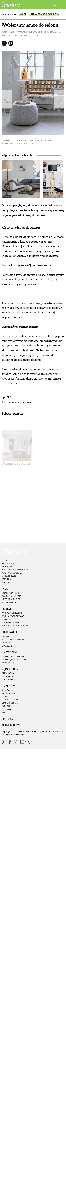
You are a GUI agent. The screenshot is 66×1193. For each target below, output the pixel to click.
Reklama (7, 671)
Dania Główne (10, 791)
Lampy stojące (11, 382)
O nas (5, 652)
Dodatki (6, 798)
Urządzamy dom (11, 691)
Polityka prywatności (15, 661)
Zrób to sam (9, 771)
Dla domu (7, 734)
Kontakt (7, 674)
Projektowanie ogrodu (15, 717)
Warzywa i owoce (12, 705)
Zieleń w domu (10, 714)
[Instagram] (4, 833)
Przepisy (7, 811)
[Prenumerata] (21, 833)
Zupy (4, 788)
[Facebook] (10, 833)
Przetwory (8, 801)
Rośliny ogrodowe (13, 708)
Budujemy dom (10, 694)
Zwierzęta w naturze (14, 751)
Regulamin (8, 658)
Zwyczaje (7, 768)
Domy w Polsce (10, 685)
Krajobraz (8, 754)
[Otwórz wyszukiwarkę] (55, 4)
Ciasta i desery (10, 794)
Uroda (5, 728)
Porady (6, 711)
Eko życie (7, 737)
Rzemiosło (8, 765)
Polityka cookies (12, 664)
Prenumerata (11, 817)
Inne (4, 804)
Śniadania (8, 782)
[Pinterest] (15, 833)
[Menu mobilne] (61, 4)
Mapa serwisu (9, 668)
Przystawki (8, 785)
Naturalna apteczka (14, 731)
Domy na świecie (11, 688)
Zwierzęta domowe (13, 748)
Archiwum (8, 655)
